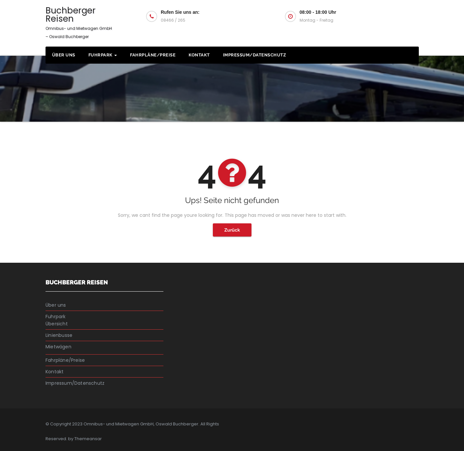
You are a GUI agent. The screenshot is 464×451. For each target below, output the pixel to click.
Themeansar (88, 439)
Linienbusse (59, 335)
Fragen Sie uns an (385, 15)
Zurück (232, 230)
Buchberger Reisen (79, 22)
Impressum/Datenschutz (254, 54)
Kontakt (199, 54)
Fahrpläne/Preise (153, 54)
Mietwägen (58, 346)
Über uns (63, 54)
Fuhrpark (102, 54)
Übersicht (57, 323)
